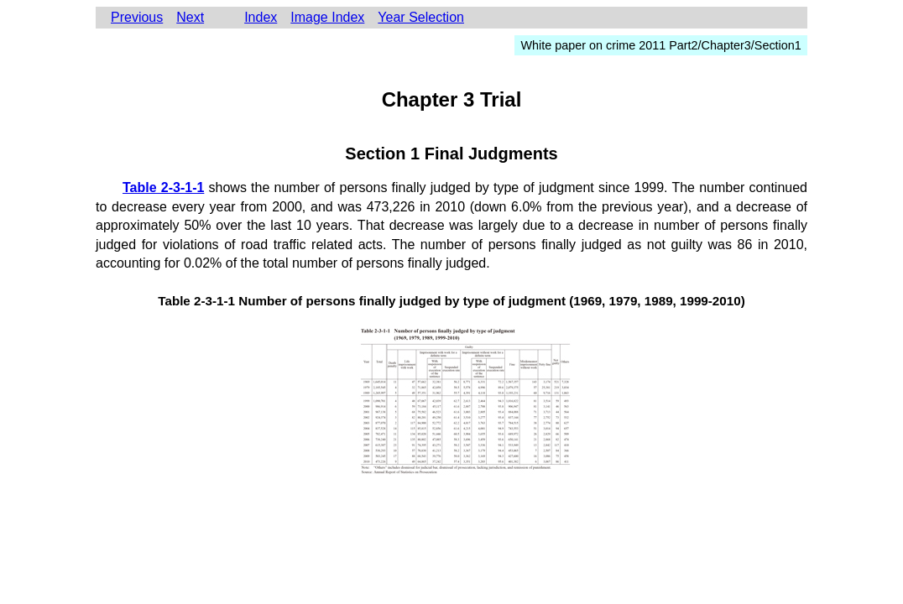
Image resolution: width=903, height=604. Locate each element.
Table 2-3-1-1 (163, 187)
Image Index (327, 17)
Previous (137, 17)
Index (260, 17)
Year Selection (421, 17)
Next (190, 17)
